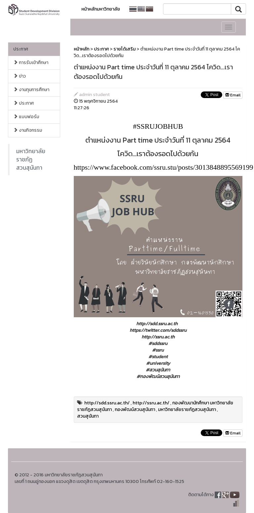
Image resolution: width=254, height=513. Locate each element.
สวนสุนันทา (88, 416)
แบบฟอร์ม (26, 116)
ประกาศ (20, 49)
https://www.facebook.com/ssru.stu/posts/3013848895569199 (163, 167)
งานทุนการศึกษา (31, 89)
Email (232, 95)
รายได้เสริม (124, 49)
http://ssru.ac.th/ (151, 402)
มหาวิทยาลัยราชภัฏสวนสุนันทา (30, 159)
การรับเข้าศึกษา (30, 62)
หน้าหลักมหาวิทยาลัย (100, 9)
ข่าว (19, 76)
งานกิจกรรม (27, 130)
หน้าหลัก (81, 49)
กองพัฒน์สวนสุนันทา (135, 409)
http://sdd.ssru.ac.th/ (107, 402)
